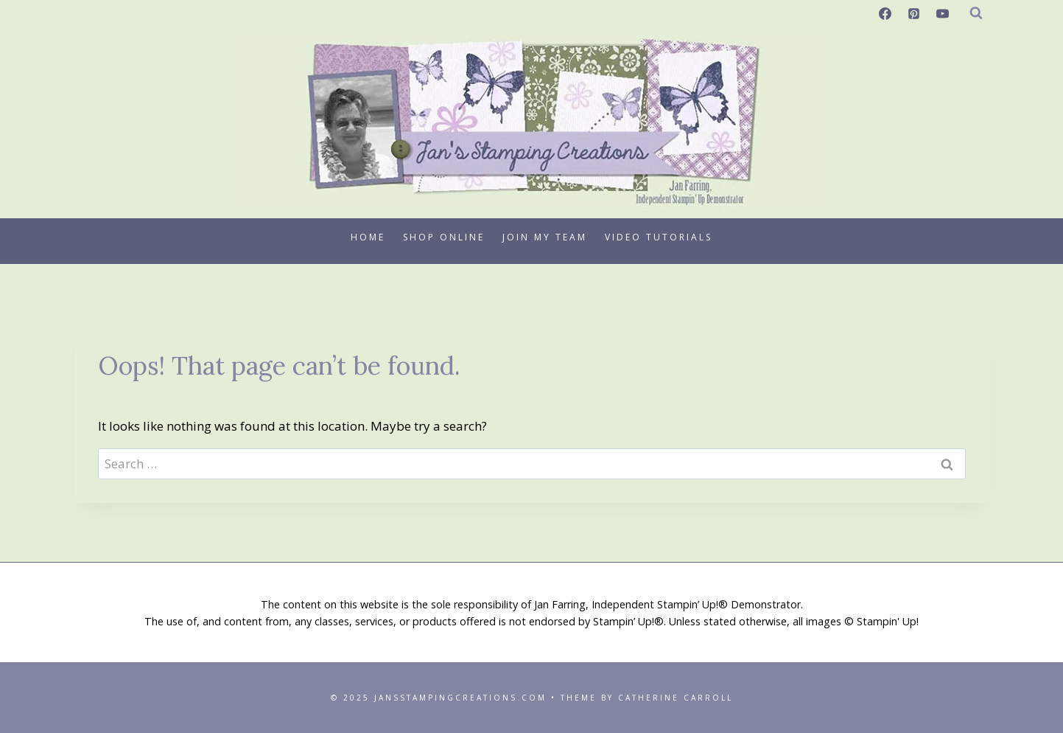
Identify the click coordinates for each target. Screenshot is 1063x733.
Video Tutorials (658, 237)
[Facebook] (884, 13)
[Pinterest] (913, 13)
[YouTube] (942, 13)
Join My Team (544, 237)
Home (368, 237)
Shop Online (444, 237)
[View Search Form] (976, 13)
